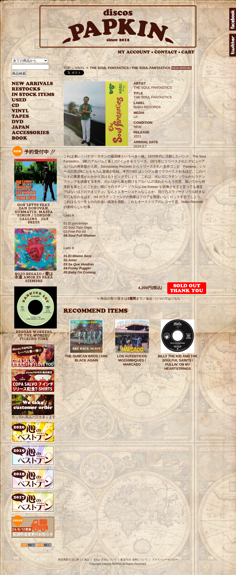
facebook (232, 19)
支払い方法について (105, 559)
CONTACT (167, 52)
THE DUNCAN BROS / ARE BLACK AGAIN (86, 358)
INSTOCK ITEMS (33, 95)
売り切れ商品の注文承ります (33, 415)
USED (29, 100)
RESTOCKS (29, 89)
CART (188, 52)
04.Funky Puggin (77, 268)
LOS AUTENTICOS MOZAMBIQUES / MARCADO (132, 360)
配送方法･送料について (134, 559)
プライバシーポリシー (165, 559)
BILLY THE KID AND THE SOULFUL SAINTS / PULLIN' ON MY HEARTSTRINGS (178, 362)
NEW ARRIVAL (32, 84)
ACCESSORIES (30, 133)
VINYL (21, 111)
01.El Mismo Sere (77, 256)
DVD (17, 122)
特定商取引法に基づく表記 (73, 559)
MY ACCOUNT (135, 52)
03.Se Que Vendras (79, 264)
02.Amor (70, 260)
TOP (67, 68)
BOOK (20, 138)
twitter (232, 45)
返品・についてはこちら (163, 298)
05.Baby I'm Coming (80, 272)
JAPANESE (29, 127)
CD (15, 105)
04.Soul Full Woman (79, 235)
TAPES (20, 116)
